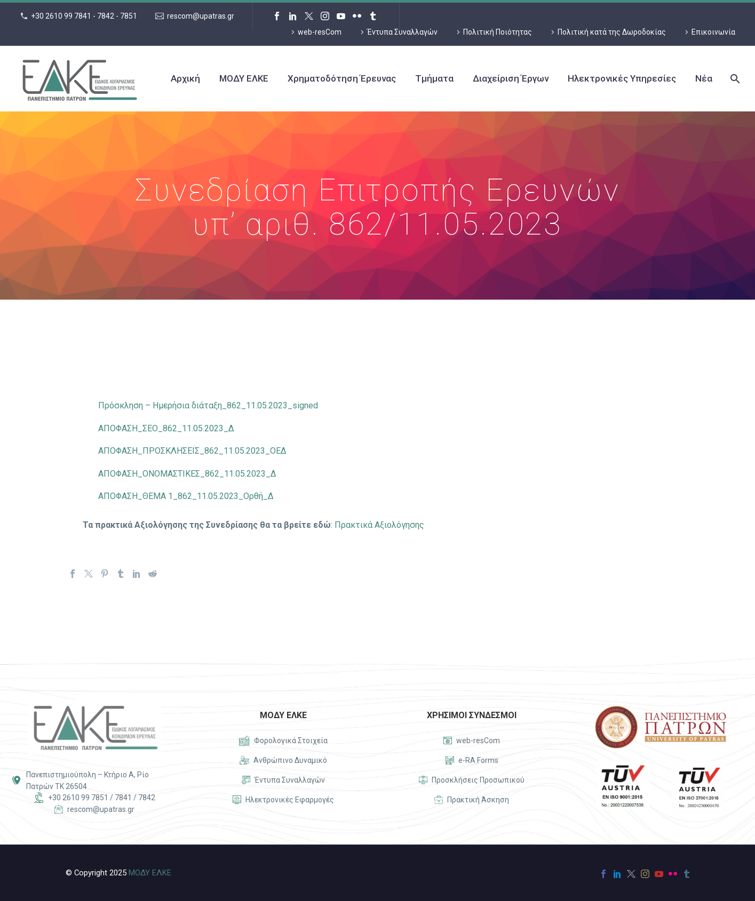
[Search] (734, 78)
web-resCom (319, 32)
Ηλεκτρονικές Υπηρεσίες (622, 78)
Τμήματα (434, 78)
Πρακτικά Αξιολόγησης (379, 525)
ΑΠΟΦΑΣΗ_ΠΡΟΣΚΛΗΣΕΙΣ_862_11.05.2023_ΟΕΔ (192, 451)
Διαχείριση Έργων (511, 78)
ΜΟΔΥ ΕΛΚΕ (243, 78)
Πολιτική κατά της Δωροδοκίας (612, 32)
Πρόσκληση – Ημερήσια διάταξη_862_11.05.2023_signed (208, 405)
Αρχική (185, 78)
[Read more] (283, 741)
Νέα (703, 78)
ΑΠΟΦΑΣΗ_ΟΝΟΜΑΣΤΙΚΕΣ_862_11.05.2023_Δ (187, 474)
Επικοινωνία (713, 32)
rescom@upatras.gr (200, 16)
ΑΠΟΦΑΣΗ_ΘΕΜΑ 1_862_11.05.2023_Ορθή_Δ (186, 496)
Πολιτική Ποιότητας (497, 32)
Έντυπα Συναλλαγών (402, 32)
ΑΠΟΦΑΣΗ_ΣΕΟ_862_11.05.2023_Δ (166, 428)
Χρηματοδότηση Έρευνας (342, 78)
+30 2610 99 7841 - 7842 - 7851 (84, 16)
